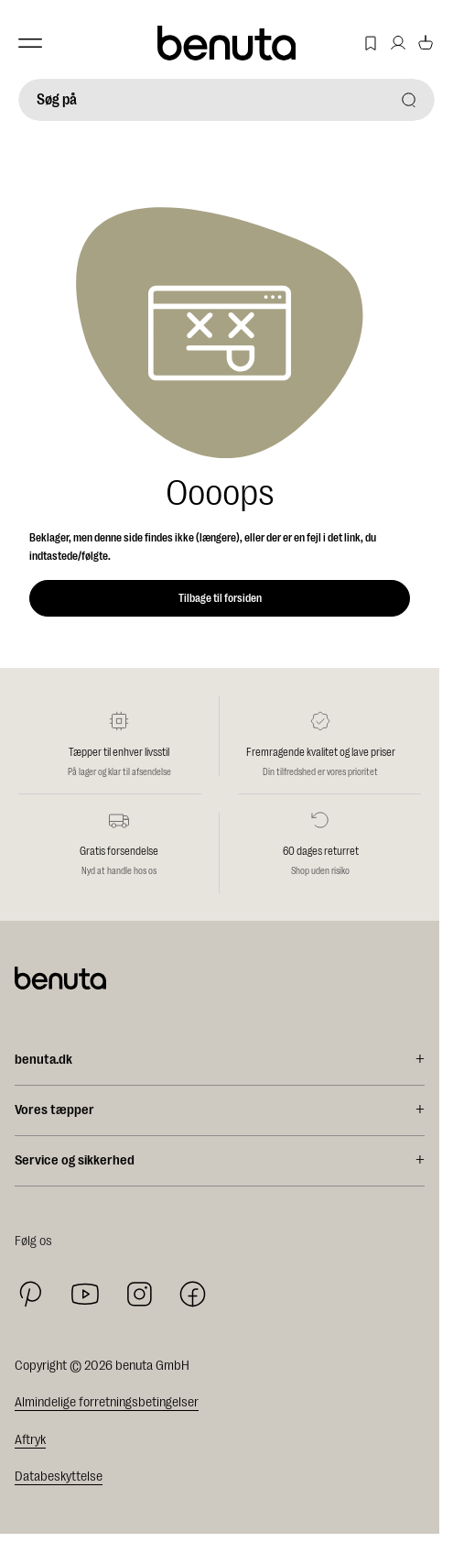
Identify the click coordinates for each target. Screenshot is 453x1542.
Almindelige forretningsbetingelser (107, 1402)
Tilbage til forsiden (220, 598)
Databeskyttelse (58, 1476)
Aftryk (30, 1440)
